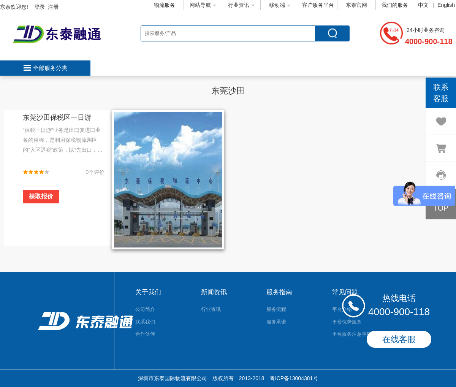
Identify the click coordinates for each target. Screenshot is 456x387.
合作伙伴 (145, 334)
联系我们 (145, 322)
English (446, 5)
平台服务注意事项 (352, 334)
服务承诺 (276, 322)
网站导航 (203, 5)
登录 (39, 7)
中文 (424, 5)
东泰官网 (356, 5)
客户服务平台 (318, 5)
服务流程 (276, 309)
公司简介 (145, 309)
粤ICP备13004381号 (294, 378)
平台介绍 (342, 309)
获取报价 (41, 196)
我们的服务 (395, 5)
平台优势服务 (347, 322)
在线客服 (399, 339)
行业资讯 (241, 5)
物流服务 (164, 5)
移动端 (279, 5)
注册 (53, 7)
